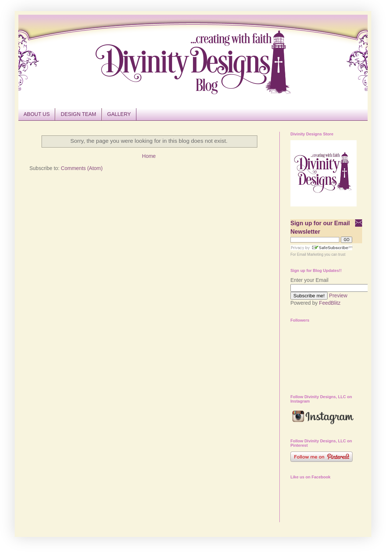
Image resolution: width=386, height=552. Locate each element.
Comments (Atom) (82, 168)
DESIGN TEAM (78, 114)
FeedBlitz (329, 303)
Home (149, 156)
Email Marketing (310, 254)
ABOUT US (37, 114)
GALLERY (119, 114)
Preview (338, 295)
